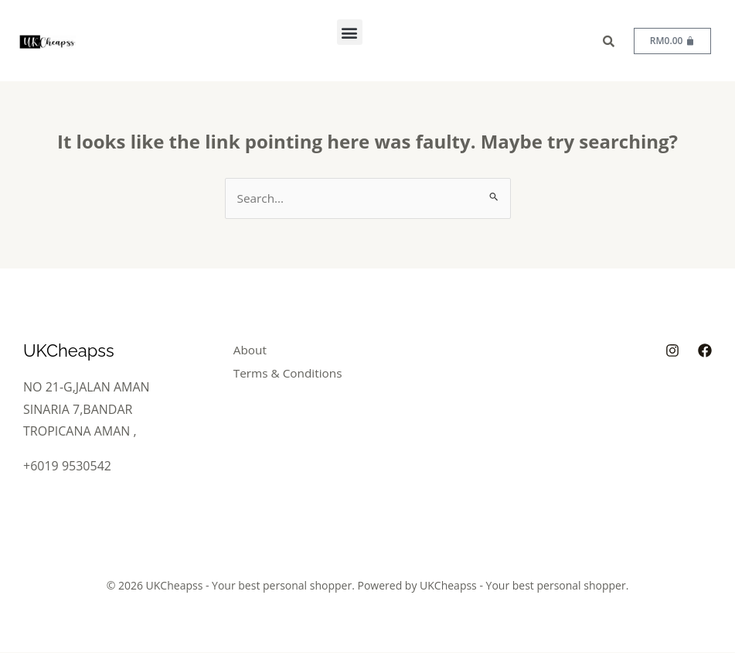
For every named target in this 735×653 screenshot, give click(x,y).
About (257, 350)
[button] (349, 32)
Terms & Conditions (296, 372)
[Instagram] (672, 351)
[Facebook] (705, 351)
